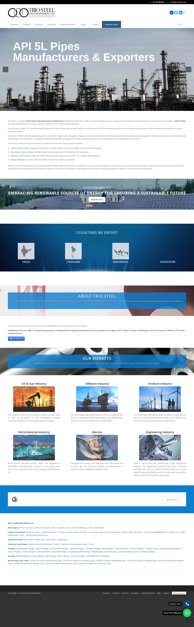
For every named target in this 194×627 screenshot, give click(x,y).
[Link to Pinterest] (184, 12)
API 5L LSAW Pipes (79, 560)
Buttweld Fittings (23, 588)
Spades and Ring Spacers (170, 581)
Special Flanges (137, 581)
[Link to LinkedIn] (181, 12)
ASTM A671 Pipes (33, 564)
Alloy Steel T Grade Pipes (57, 572)
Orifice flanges (29, 584)
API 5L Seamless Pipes (61, 560)
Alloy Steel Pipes (15, 572)
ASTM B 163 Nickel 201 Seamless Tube (95, 596)
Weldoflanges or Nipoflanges (103, 584)
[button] (187, 613)
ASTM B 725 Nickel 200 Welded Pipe (110, 593)
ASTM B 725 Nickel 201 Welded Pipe (142, 593)
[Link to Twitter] (176, 12)
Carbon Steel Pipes (16, 564)
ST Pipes (61, 564)
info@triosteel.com (178, 2)
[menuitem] (14, 24)
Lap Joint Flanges (77, 581)
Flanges (22, 159)
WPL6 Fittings (50, 588)
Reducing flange (148, 584)
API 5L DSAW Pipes (96, 560)
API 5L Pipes (74, 148)
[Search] (180, 24)
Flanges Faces (151, 581)
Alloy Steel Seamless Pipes (22, 152)
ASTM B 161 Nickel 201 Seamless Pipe (78, 593)
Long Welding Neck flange (79, 584)
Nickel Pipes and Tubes (18, 593)
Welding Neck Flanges (25, 581)
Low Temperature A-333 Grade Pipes (104, 564)
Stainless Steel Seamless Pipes (24, 156)
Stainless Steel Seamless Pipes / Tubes (77, 576)
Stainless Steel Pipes (17, 576)
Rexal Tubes (139, 504)
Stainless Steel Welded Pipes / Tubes (43, 576)
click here (148, 168)
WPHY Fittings (63, 588)
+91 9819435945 (158, 2)
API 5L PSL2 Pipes (43, 560)
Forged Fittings (38, 588)
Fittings (13, 159)
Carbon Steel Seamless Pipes (23, 148)
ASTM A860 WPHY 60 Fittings (98, 588)
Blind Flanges (108, 581)
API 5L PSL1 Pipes (26, 560)
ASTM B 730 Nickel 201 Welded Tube (29, 596)
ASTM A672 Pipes (49, 564)
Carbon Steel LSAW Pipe (77, 564)
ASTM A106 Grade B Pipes (37, 567)
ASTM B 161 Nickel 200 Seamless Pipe (45, 593)
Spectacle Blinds (122, 581)
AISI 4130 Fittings (77, 588)
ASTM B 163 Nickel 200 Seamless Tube (61, 596)
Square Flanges (14, 584)
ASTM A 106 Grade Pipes (132, 564)
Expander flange (59, 584)
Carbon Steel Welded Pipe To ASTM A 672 (161, 564)
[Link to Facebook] (172, 12)
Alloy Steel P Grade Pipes (34, 572)
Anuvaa (37, 626)
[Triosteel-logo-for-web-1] (31, 12)
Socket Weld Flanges (59, 581)
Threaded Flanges (93, 581)
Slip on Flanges (42, 581)
